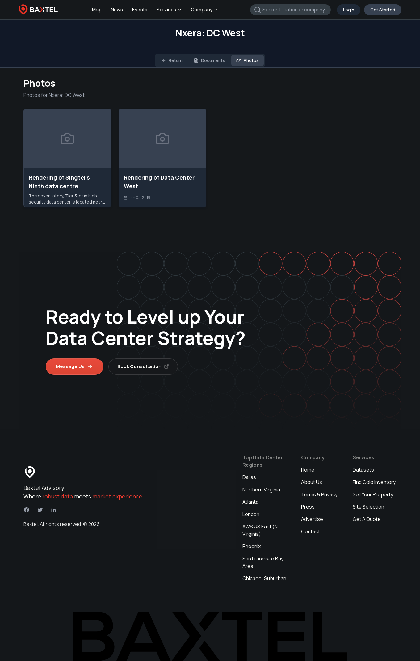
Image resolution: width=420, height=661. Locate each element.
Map (97, 9)
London (250, 514)
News (117, 9)
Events (139, 9)
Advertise (312, 519)
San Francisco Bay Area (263, 562)
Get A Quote (367, 519)
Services (169, 9)
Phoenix (251, 546)
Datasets (363, 469)
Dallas (249, 477)
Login (348, 10)
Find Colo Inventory (374, 482)
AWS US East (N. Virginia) (260, 530)
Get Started (382, 10)
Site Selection (368, 506)
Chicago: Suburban (264, 578)
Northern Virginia (261, 489)
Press (308, 506)
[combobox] (290, 9)
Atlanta (250, 501)
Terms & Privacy (319, 494)
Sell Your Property (373, 494)
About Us (311, 482)
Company (204, 9)
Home (307, 469)
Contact (310, 531)
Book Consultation (143, 366)
